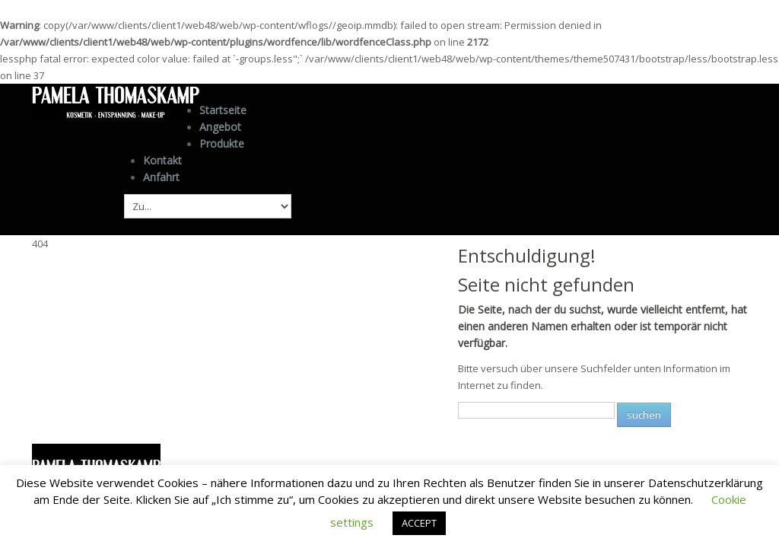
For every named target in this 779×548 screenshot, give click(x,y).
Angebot (220, 126)
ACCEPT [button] (419, 523)
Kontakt (162, 158)
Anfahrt (161, 175)
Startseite (222, 110)
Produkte (221, 142)
